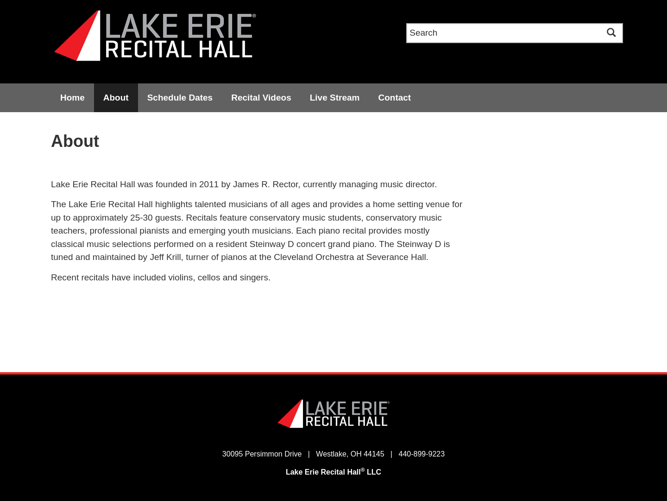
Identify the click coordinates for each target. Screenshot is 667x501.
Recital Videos (261, 97)
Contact (394, 97)
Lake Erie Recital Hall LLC (333, 472)
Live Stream (335, 97)
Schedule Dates (180, 97)
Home (72, 97)
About (116, 97)
